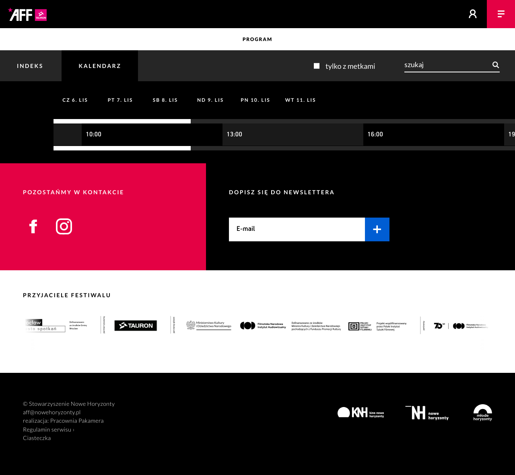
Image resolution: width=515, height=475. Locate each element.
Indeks (30, 65)
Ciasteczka (37, 438)
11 (300, 100)
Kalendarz (99, 65)
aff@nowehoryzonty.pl (52, 412)
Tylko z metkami (350, 66)
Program (257, 39)
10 (255, 100)
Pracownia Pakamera (77, 420)
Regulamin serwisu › (48, 429)
